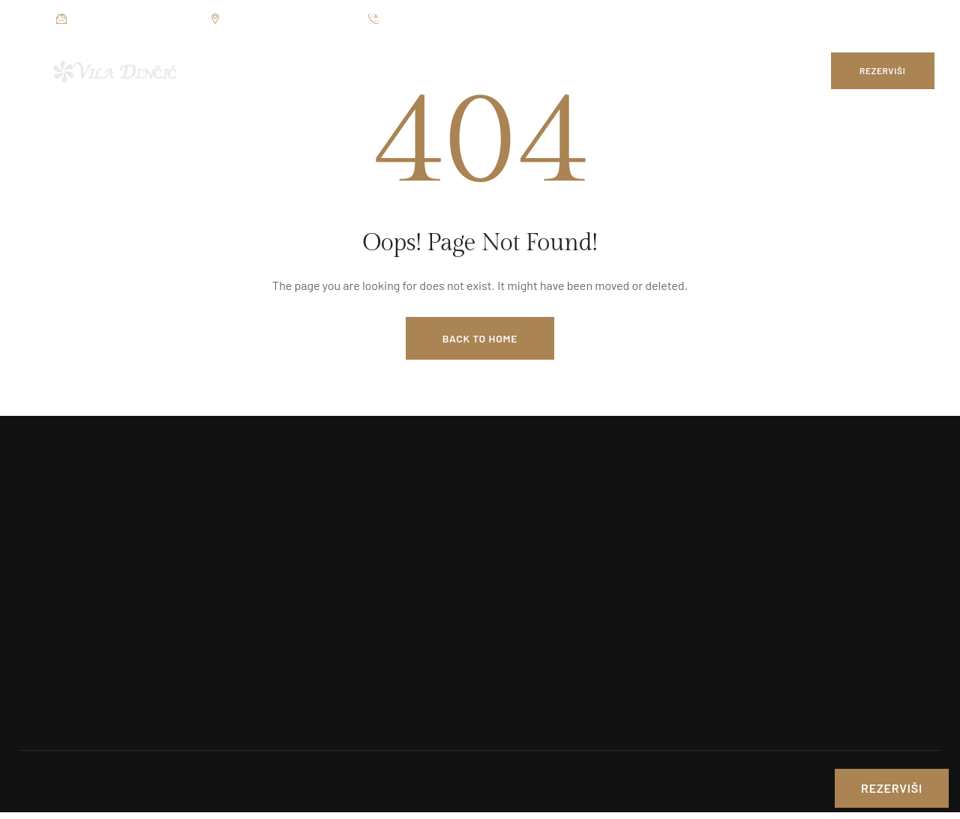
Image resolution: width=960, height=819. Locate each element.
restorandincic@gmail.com (125, 19)
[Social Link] (873, 18)
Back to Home (480, 338)
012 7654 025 (405, 19)
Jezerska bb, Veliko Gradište (281, 19)
